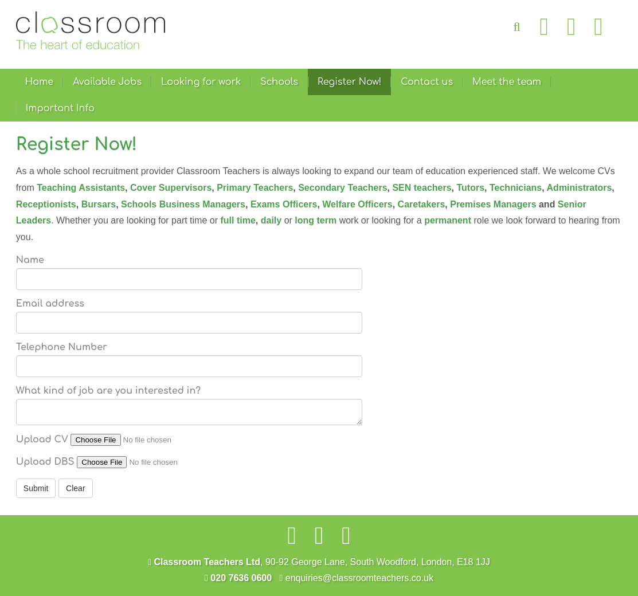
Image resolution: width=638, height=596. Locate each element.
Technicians (516, 188)
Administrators (579, 188)
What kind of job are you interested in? (108, 391)
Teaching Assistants (81, 188)
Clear (75, 488)
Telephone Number (61, 347)
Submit (36, 488)
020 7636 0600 (238, 578)
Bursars (98, 204)
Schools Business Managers (183, 204)
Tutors (470, 188)
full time (237, 220)
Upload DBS (45, 462)
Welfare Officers (357, 204)
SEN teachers (421, 188)
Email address (50, 304)
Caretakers (421, 204)
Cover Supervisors (171, 188)
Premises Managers (494, 204)
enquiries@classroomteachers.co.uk (356, 578)
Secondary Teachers (342, 188)
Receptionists (46, 204)
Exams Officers (284, 204)
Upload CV (42, 439)
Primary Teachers (255, 188)
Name (30, 260)
